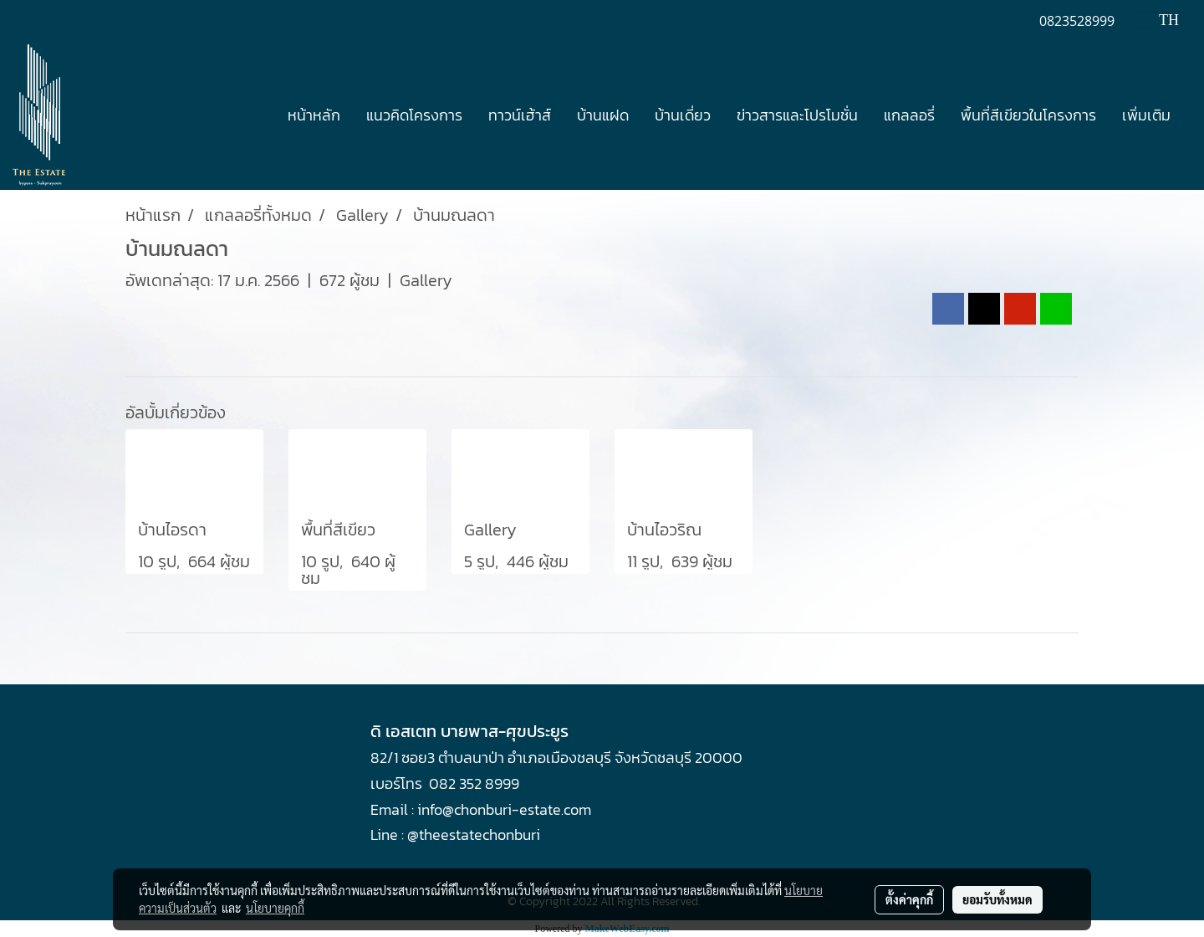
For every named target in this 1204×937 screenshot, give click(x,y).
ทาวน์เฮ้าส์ (519, 115)
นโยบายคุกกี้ (275, 907)
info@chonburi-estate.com (504, 809)
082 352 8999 (474, 783)
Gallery (426, 280)
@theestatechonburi (473, 834)
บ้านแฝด (603, 115)
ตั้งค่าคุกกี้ (909, 899)
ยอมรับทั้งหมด (997, 899)
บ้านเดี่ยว (683, 115)
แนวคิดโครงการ (414, 115)
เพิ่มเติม (1146, 115)
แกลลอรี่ (909, 115)
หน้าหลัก (314, 115)
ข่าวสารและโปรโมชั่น (797, 115)
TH (1157, 20)
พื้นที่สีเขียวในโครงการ (1028, 115)
